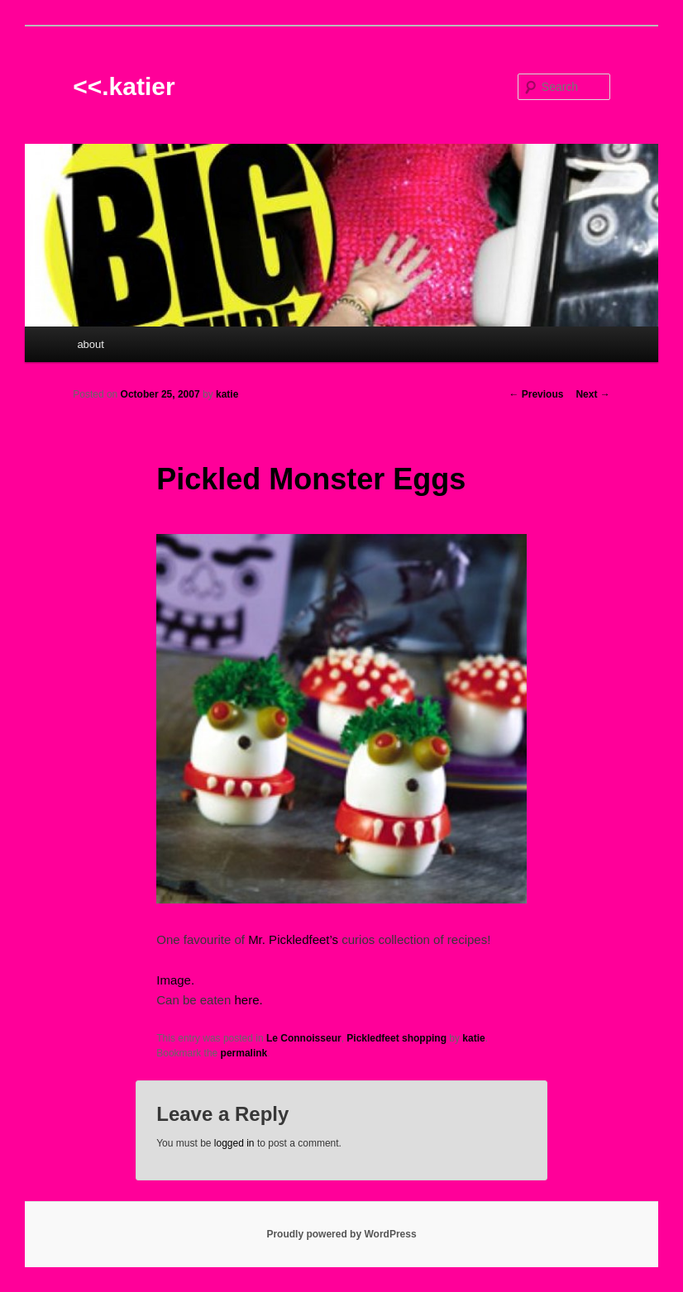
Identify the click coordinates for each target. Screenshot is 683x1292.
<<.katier (123, 86)
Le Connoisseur (304, 1038)
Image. (175, 980)
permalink (244, 1053)
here (246, 1000)
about (90, 344)
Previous (536, 394)
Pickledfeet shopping (396, 1038)
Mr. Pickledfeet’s (293, 939)
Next (592, 394)
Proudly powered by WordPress (341, 1234)
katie (227, 394)
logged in (234, 1143)
